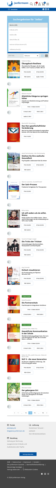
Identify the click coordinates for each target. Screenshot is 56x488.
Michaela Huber (26, 388)
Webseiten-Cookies (30, 469)
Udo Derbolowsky (39, 153)
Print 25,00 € (27, 165)
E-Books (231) (14, 30)
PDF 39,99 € (40, 314)
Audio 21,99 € (27, 116)
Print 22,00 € (27, 191)
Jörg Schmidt (25, 267)
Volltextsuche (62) (15, 49)
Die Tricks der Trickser (32, 241)
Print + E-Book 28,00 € (34, 400)
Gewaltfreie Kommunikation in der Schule (34, 332)
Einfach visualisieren (31, 270)
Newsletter (13, 9)
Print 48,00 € (27, 367)
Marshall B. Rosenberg (28, 123)
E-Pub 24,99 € (40, 165)
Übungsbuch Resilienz (31, 63)
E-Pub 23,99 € (40, 72)
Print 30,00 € (27, 278)
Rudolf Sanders (26, 300)
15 (34, 413)
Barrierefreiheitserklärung (36, 465)
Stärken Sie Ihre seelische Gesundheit (33, 157)
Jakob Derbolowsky (27, 153)
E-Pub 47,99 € (40, 367)
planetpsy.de (11, 428)
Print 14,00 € (27, 136)
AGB (8, 462)
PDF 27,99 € (40, 405)
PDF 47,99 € (27, 372)
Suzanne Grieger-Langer (29, 239)
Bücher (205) (13, 25)
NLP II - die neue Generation (34, 359)
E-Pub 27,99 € (27, 405)
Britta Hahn (25, 210)
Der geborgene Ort (30, 390)
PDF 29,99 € (27, 283)
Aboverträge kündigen (15, 467)
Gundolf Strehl (37, 182)
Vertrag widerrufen (13, 469)
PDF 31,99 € (40, 111)
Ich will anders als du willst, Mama (34, 214)
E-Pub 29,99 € (40, 278)
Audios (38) (13, 35)
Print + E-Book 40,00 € (34, 309)
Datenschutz (16, 462)
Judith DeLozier (35, 355)
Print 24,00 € (27, 72)
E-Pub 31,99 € (27, 111)
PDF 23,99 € (27, 77)
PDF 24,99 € (27, 170)
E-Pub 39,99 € (27, 314)
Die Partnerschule (30, 302)
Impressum (27, 462)
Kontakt (36, 462)
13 (26, 413)
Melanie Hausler (27, 93)
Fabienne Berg (26, 61)
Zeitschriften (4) (14, 40)
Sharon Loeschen (27, 182)
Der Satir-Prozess (29, 184)
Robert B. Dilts (26, 355)
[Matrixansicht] (46, 55)
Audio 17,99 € (40, 77)
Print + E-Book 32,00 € (34, 107)
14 (30, 413)
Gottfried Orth (26, 329)
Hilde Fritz (34, 329)
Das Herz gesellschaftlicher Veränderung (34, 127)
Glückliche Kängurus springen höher (35, 97)
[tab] (28, 25)
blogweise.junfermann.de (16, 431)
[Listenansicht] (42, 55)
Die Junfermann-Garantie (16, 465)
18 (43, 413)
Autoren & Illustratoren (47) (18, 44)
